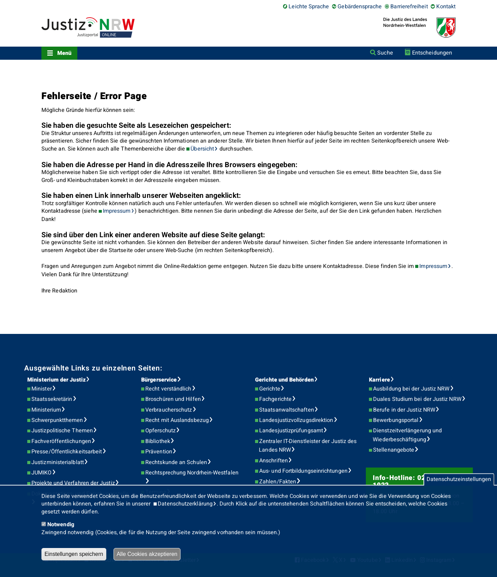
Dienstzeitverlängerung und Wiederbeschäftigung (407, 435)
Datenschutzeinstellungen (459, 479)
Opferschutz (160, 430)
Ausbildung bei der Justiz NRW (411, 389)
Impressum (117, 211)
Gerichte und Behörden (284, 380)
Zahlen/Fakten (277, 482)
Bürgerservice (159, 380)
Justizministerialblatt (57, 462)
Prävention (158, 452)
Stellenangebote (393, 450)
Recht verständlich (168, 389)
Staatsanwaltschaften (286, 410)
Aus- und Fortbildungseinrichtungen (303, 471)
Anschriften (273, 460)
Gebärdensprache (360, 6)
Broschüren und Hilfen (173, 399)
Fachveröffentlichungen (61, 441)
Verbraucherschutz (168, 410)
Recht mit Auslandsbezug (177, 420)
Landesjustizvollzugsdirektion (296, 420)
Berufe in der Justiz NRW (404, 410)
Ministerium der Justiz (56, 380)
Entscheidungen (432, 53)
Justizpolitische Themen (62, 430)
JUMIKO (41, 473)
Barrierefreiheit (409, 6)
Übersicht (202, 149)
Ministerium (46, 410)
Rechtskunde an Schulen (176, 462)
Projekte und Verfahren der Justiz (73, 483)
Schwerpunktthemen (57, 420)
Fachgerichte (275, 399)
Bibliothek (157, 441)
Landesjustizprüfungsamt (291, 430)
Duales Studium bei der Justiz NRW (417, 399)
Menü (64, 53)
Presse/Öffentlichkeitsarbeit (66, 452)
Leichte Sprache (309, 6)
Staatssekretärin (51, 399)
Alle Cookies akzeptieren (147, 554)
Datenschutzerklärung (185, 504)
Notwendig (60, 524)
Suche (385, 53)
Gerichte (269, 389)
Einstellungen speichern (74, 554)
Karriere (379, 380)
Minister (41, 389)
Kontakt (446, 6)
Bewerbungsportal (395, 420)
